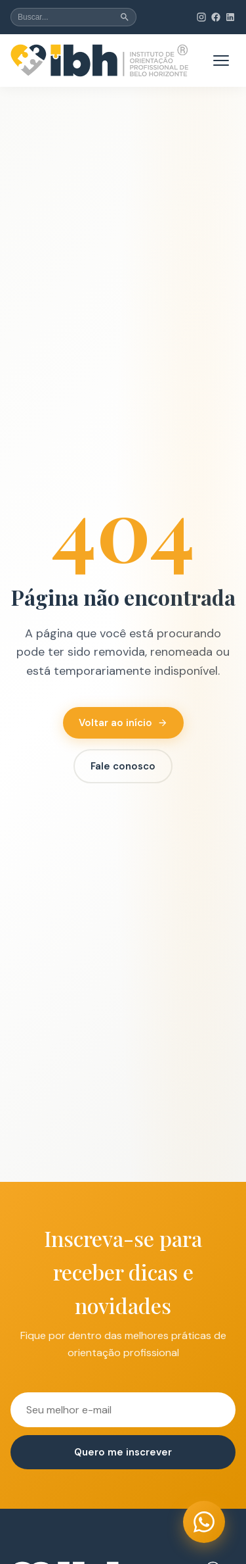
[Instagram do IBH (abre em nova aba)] (201, 17)
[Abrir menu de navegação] (221, 60)
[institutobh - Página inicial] (99, 60)
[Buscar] (124, 17)
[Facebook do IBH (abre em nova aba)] (216, 17)
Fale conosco (123, 766)
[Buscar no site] (73, 17)
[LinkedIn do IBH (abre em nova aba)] (230, 17)
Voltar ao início (123, 722)
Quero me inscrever (123, 1452)
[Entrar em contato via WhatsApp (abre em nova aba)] (204, 1522)
